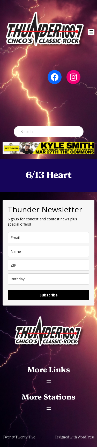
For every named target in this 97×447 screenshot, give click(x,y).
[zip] (48, 265)
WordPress (86, 436)
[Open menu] (91, 32)
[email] (48, 237)
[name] (48, 251)
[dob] (48, 279)
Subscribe (49, 295)
